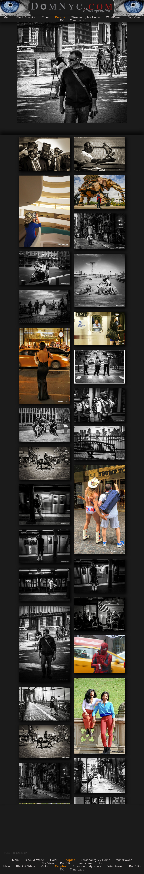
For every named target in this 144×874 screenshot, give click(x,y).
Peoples (69, 860)
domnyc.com (19, 852)
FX (62, 20)
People (60, 17)
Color (45, 17)
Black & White (26, 17)
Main (7, 17)
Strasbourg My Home (85, 17)
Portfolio (66, 863)
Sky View (134, 17)
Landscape (85, 863)
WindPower (114, 17)
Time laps (77, 20)
